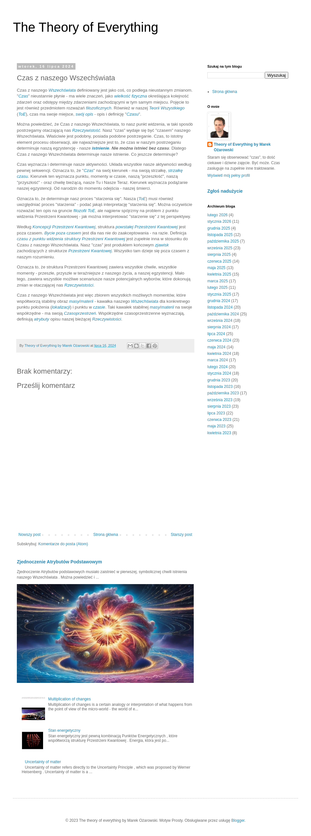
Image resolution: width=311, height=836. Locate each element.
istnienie (100, 148)
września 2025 (219, 248)
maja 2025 (216, 267)
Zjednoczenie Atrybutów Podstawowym (59, 561)
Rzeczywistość (86, 130)
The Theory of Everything (85, 27)
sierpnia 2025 (219, 254)
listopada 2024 (220, 307)
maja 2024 (216, 347)
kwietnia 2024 (219, 353)
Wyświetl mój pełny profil (228, 175)
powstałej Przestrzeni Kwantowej (147, 226)
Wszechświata (62, 90)
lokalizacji (61, 307)
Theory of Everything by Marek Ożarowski (242, 147)
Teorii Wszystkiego (166, 108)
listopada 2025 (220, 234)
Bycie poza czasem (62, 233)
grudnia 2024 (218, 301)
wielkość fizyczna (130, 96)
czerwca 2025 (219, 261)
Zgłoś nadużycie (225, 191)
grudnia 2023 (218, 380)
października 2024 (223, 314)
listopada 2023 (220, 386)
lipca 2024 (216, 334)
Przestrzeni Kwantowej (89, 250)
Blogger (238, 820)
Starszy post (181, 534)
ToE (22, 114)
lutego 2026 (217, 215)
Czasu (132, 114)
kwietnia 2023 (219, 433)
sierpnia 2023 (219, 406)
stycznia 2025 (219, 294)
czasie (99, 307)
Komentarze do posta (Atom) (63, 544)
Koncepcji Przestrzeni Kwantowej (63, 226)
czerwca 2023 (219, 419)
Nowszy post (29, 534)
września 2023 (219, 400)
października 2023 (223, 393)
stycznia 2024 (219, 373)
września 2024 (219, 320)
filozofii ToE (84, 210)
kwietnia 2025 (219, 274)
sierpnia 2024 (219, 327)
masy (74, 301)
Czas (23, 96)
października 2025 (223, 241)
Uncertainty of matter (43, 762)
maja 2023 (216, 426)
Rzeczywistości (78, 285)
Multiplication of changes (69, 699)
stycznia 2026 (219, 221)
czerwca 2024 (219, 340)
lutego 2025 (217, 287)
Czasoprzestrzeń (80, 313)
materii (86, 301)
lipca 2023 (216, 413)
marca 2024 (217, 360)
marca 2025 (217, 281)
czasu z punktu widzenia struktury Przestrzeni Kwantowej (71, 238)
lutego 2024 (217, 367)
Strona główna (105, 534)
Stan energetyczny (64, 730)
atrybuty (41, 319)
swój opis (84, 114)
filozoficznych (98, 108)
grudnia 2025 (218, 228)
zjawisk (162, 245)
